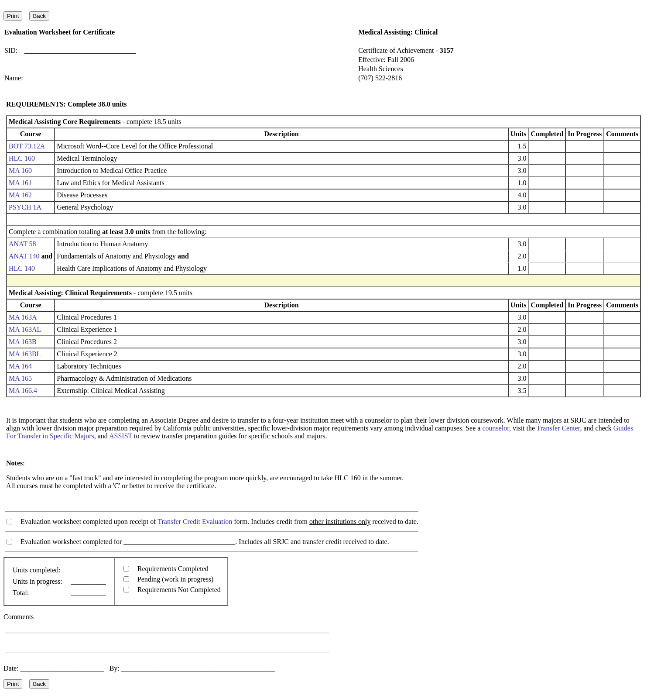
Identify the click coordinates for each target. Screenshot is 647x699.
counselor (495, 428)
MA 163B (23, 341)
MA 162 (20, 195)
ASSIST (120, 436)
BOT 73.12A (27, 146)
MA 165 (20, 378)
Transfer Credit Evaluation (194, 521)
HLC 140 (22, 268)
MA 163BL (25, 354)
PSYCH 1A (25, 207)
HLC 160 (22, 158)
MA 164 (20, 366)
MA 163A (23, 317)
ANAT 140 (24, 256)
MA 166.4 (23, 390)
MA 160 (20, 170)
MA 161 (20, 182)
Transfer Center (558, 428)
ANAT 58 (22, 244)
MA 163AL (25, 329)
